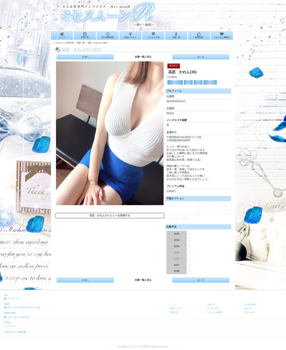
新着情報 (199, 35)
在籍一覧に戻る (143, 56)
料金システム (130, 35)
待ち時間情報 (108, 35)
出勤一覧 (85, 35)
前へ (85, 57)
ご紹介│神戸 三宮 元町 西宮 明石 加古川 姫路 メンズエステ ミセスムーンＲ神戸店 (246, 1)
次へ (200, 57)
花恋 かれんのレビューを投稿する (109, 215)
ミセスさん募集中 (222, 35)
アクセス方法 (153, 35)
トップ (62, 35)
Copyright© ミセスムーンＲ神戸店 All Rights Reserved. (143, 346)
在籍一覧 (176, 35)
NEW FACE (249, 312)
